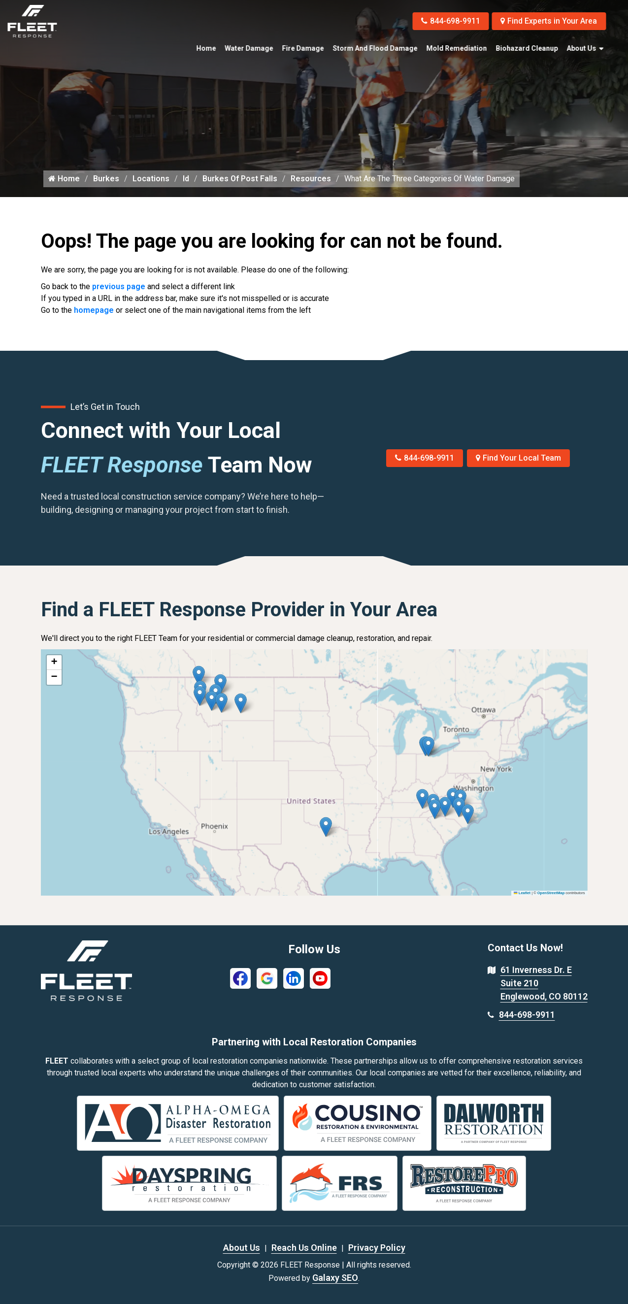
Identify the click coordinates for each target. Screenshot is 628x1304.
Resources (311, 178)
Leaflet (522, 893)
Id (186, 178)
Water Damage (249, 48)
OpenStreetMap (550, 893)
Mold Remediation (456, 48)
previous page (118, 286)
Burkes (106, 178)
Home (206, 48)
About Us (581, 48)
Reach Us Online (304, 1247)
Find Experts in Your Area (548, 21)
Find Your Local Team (518, 458)
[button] (240, 703)
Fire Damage (303, 48)
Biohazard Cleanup (527, 48)
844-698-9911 (449, 21)
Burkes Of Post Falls (239, 178)
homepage (94, 310)
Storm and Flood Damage (374, 48)
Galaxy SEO (335, 1277)
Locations (150, 178)
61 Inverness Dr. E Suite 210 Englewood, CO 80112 (544, 983)
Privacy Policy (376, 1247)
